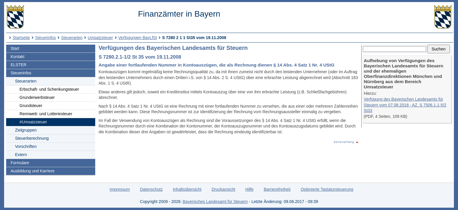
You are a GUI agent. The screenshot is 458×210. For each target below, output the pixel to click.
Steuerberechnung (32, 138)
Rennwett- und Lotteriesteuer (46, 113)
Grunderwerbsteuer (37, 97)
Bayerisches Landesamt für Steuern (215, 201)
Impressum (120, 189)
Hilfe (249, 189)
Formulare (20, 162)
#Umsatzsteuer (33, 122)
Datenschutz (151, 189)
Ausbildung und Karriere (32, 171)
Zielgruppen (26, 130)
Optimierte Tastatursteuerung (327, 189)
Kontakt (17, 56)
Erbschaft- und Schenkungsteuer (49, 89)
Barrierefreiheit (277, 189)
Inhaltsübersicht (187, 189)
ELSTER (18, 64)
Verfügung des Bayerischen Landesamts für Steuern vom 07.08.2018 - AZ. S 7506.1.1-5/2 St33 (405, 105)
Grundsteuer (31, 105)
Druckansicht (223, 189)
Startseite (21, 37)
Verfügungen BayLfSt (137, 37)
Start (15, 48)
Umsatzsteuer (100, 37)
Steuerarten (71, 37)
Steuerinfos (45, 37)
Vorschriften (26, 146)
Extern (21, 154)
